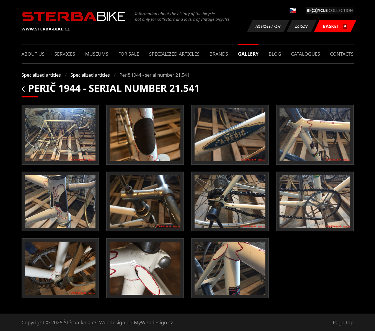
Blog (274, 54)
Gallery (248, 54)
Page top (343, 322)
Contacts (342, 54)
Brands (219, 54)
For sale (128, 54)
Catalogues (305, 54)
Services (65, 54)
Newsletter (268, 26)
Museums (96, 54)
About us (33, 54)
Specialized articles (174, 54)
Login (301, 26)
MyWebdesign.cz (153, 322)
